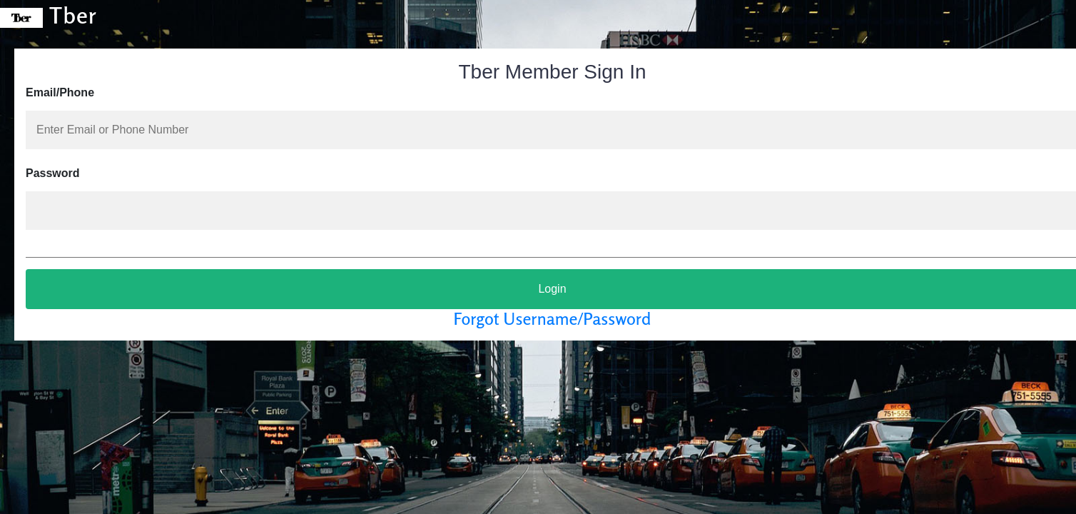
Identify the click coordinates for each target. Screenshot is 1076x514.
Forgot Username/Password (552, 318)
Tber (48, 15)
